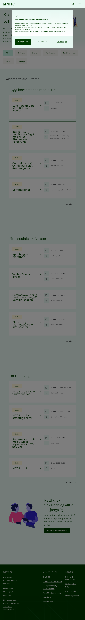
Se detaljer (62, 42)
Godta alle (23, 42)
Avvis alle (42, 42)
